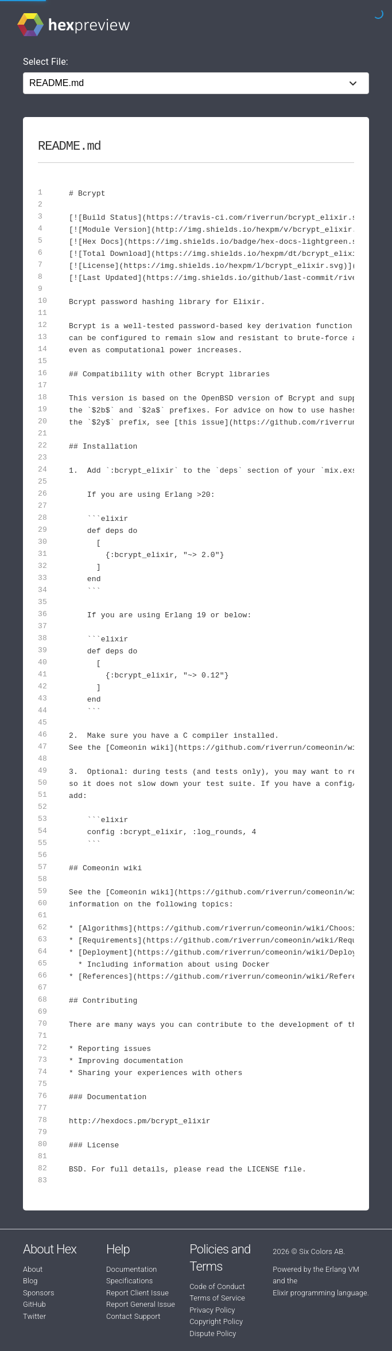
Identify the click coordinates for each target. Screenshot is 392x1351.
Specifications (129, 1280)
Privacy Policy (212, 1310)
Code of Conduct (217, 1286)
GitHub (34, 1304)
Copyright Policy (216, 1321)
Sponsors (39, 1292)
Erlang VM (342, 1269)
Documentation (131, 1269)
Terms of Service (217, 1298)
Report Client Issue (137, 1292)
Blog (30, 1280)
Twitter (34, 1316)
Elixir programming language (320, 1292)
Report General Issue (140, 1304)
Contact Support (133, 1316)
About (32, 1269)
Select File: (45, 61)
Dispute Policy (212, 1333)
